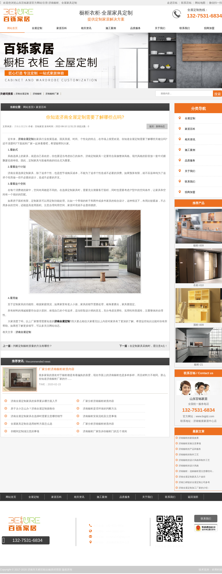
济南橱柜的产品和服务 (190, 449)
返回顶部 (193, 496)
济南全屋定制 (22, 93)
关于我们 (160, 28)
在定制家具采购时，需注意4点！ (148, 345)
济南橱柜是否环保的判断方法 (100, 408)
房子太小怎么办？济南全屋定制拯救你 (33, 408)
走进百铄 (172, 2)
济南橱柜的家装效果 (189, 438)
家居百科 (61, 28)
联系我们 (184, 28)
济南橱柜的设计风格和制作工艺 (194, 460)
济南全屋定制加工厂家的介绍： (194, 488)
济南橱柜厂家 (52, 93)
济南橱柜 (37, 93)
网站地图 (200, 2)
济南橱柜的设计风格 (189, 465)
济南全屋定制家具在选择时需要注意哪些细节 (37, 416)
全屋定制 (37, 28)
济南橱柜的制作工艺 (189, 454)
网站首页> (29, 107)
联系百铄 (186, 2)
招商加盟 (209, 28)
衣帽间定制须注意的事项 (25, 431)
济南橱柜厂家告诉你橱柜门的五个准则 (105, 431)
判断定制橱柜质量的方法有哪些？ (32, 345)
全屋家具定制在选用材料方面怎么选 (31, 423)
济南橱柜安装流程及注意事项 (100, 416)
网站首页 (12, 28)
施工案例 (111, 28)
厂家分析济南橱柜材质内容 (56, 369)
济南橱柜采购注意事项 (190, 443)
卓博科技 (217, 569)
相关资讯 (86, 28)
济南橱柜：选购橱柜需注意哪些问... (196, 471)
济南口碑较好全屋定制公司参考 (194, 482)
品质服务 (135, 28)
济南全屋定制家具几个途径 (192, 476)
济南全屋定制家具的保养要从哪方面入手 (34, 400)
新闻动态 (160, 126)
